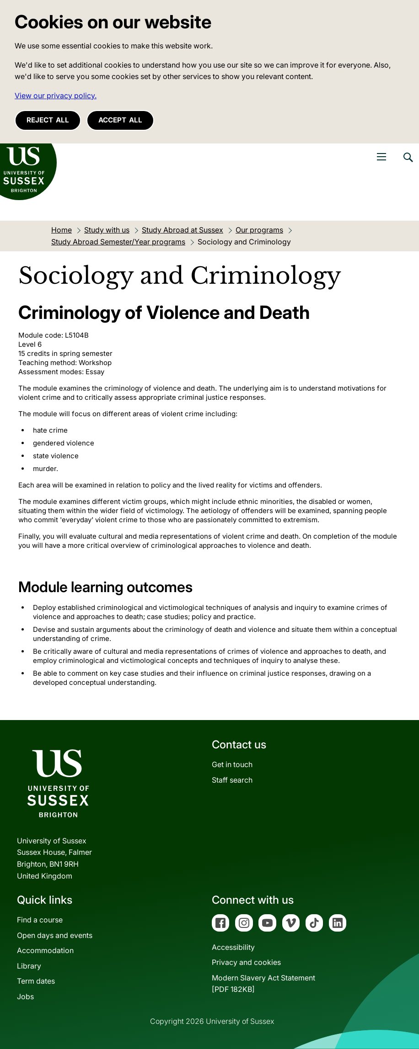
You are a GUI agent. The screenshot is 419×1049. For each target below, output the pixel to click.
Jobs (25, 996)
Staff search (232, 779)
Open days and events (54, 935)
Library (29, 965)
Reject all (48, 120)
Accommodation (45, 950)
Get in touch (232, 764)
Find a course (40, 919)
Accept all (120, 120)
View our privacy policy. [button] (56, 95)
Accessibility (233, 947)
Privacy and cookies (246, 962)
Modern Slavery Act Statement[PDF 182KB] (263, 983)
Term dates (36, 980)
